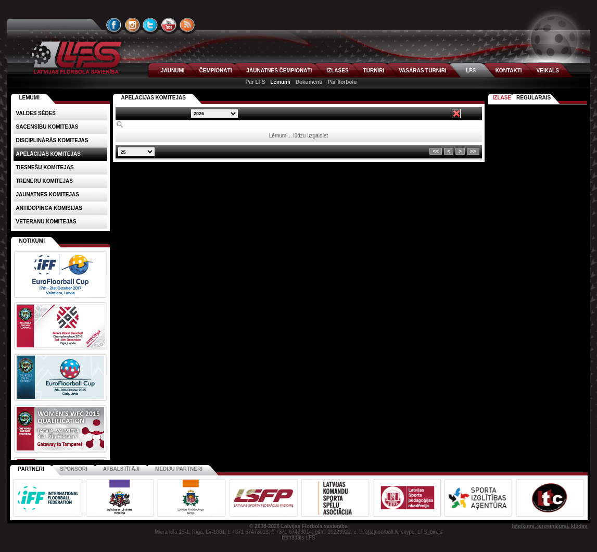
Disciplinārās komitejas (52, 140)
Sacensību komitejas (47, 127)
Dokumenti (309, 82)
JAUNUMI (173, 70)
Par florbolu (342, 82)
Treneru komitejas (44, 181)
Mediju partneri (178, 469)
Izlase (502, 98)
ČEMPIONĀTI (215, 70)
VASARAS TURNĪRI (422, 70)
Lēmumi (280, 82)
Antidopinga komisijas (49, 208)
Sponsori (73, 469)
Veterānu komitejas (46, 221)
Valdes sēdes (36, 113)
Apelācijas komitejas (153, 98)
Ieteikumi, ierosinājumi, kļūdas (549, 526)
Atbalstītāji (121, 469)
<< (436, 151)
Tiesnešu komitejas (45, 167)
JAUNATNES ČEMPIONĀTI (279, 70)
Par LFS (255, 82)
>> (473, 151)
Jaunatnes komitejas (48, 194)
